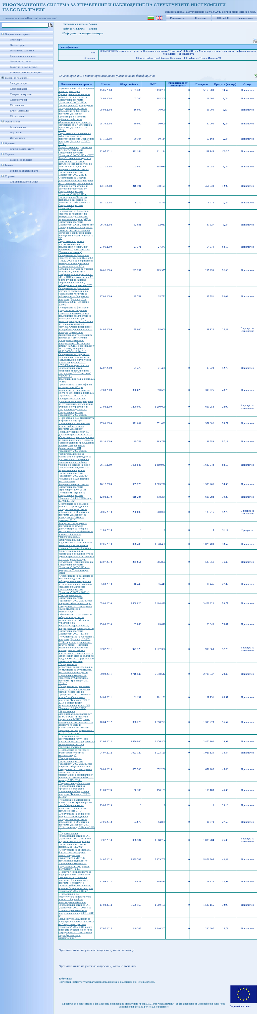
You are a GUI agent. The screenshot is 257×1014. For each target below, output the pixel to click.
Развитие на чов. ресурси (24, 67)
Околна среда (17, 45)
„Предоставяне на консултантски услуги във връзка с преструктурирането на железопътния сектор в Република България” (76, 741)
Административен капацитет (26, 72)
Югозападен (17, 105)
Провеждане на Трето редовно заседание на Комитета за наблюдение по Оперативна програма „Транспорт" (75, 109)
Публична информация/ (13, 18)
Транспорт (16, 39)
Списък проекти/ (47, 18)
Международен (18, 83)
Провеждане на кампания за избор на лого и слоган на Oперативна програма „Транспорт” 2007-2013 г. (74, 98)
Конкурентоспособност (23, 56)
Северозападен (18, 88)
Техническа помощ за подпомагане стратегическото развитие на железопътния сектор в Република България (75, 543)
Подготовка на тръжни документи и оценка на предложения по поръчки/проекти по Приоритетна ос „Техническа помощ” (74, 247)
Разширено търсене (21, 159)
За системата (245, 18)
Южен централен (19, 110)
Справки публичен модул (24, 181)
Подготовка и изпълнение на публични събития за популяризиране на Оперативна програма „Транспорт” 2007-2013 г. (76, 139)
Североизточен (18, 99)
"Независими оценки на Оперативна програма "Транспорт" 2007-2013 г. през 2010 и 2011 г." (75, 496)
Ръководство (177, 18)
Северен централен (21, 94)
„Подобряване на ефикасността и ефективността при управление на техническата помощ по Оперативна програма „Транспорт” (76, 423)
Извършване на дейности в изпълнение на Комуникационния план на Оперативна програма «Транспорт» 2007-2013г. (73, 484)
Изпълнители (17, 138)
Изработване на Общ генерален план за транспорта (76, 90)
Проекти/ (32, 18)
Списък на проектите (22, 149)
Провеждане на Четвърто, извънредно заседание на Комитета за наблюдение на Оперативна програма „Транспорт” (74, 202)
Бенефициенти (18, 127)
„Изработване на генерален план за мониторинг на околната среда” (73, 753)
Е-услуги (200, 18)
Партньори (16, 132)
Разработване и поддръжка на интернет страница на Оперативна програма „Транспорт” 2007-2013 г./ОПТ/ (76, 151)
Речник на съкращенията (24, 170)
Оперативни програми (17, 34)
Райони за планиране (17, 77)
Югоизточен (17, 116)
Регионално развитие (22, 50)
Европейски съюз (240, 1006)
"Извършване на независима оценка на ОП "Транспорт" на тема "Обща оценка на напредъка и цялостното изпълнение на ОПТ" (75, 805)
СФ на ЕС (223, 18)
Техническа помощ (20, 61)
